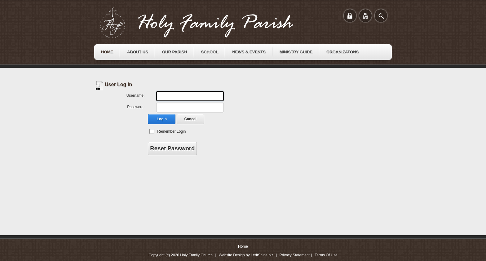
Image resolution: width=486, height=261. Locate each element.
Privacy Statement (295, 255)
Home (243, 246)
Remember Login (171, 131)
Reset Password (172, 148)
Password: (135, 107)
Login (162, 119)
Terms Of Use (326, 255)
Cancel (190, 119)
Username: (135, 95)
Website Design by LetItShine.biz (246, 255)
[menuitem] (107, 52)
